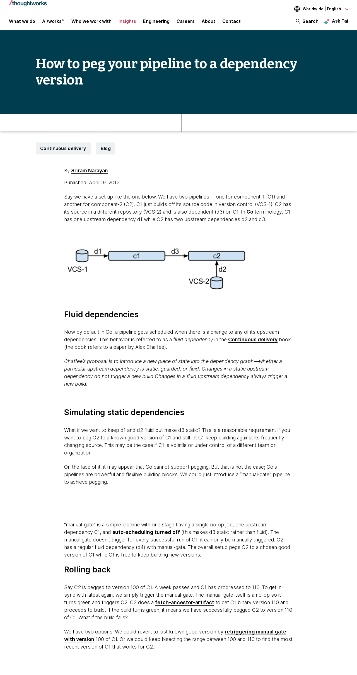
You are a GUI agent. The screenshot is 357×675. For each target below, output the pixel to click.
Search (310, 23)
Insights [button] (127, 23)
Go (250, 215)
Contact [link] (231, 23)
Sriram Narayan (89, 174)
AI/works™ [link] (53, 23)
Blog (106, 152)
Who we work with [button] (91, 23)
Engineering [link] (156, 23)
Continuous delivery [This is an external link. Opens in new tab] (253, 343)
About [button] (208, 23)
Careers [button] (186, 23)
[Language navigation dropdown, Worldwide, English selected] (317, 9)
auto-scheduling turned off (146, 536)
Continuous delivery (63, 152)
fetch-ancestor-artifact (184, 606)
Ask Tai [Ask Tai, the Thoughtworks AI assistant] (340, 22)
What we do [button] (22, 23)
